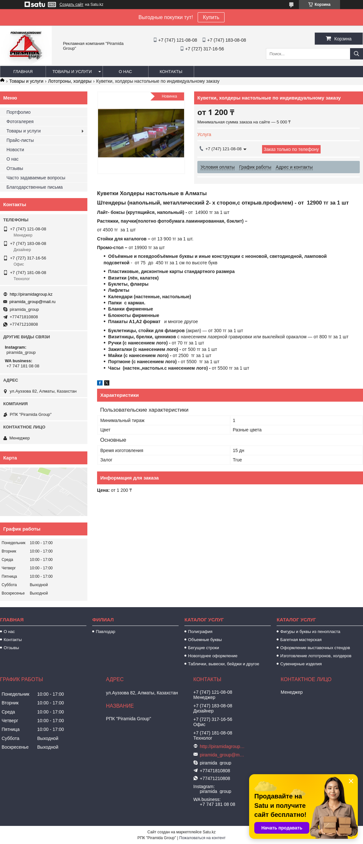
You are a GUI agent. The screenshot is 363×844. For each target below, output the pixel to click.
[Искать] (356, 53)
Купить (211, 17)
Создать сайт (71, 4)
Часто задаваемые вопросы (35, 177)
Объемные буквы (205, 639)
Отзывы (14, 168)
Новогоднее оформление (212, 655)
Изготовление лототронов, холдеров (315, 655)
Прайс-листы (20, 140)
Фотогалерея (20, 121)
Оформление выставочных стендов (315, 647)
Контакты (171, 71)
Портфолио (18, 112)
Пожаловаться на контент (202, 838)
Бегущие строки (203, 647)
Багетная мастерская (301, 639)
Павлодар (105, 631)
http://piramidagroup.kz (31, 294)
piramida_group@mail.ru (32, 301)
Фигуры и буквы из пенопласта (310, 631)
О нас (125, 71)
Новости (15, 149)
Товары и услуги (72, 71)
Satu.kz (209, 832)
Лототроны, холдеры (70, 81)
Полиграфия (200, 631)
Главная (23, 71)
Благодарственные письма (34, 187)
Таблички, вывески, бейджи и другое (223, 663)
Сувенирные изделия (301, 663)
